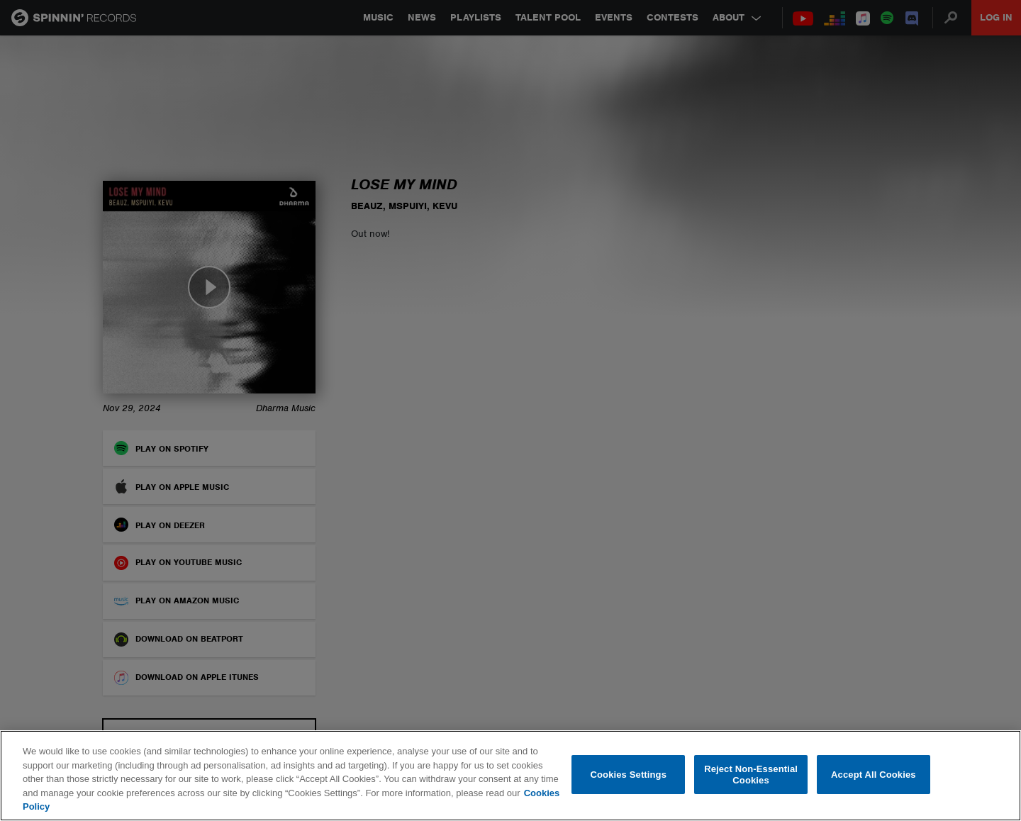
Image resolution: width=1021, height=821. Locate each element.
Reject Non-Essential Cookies (751, 775)
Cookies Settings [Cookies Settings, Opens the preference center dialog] (629, 774)
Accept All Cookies (873, 774)
